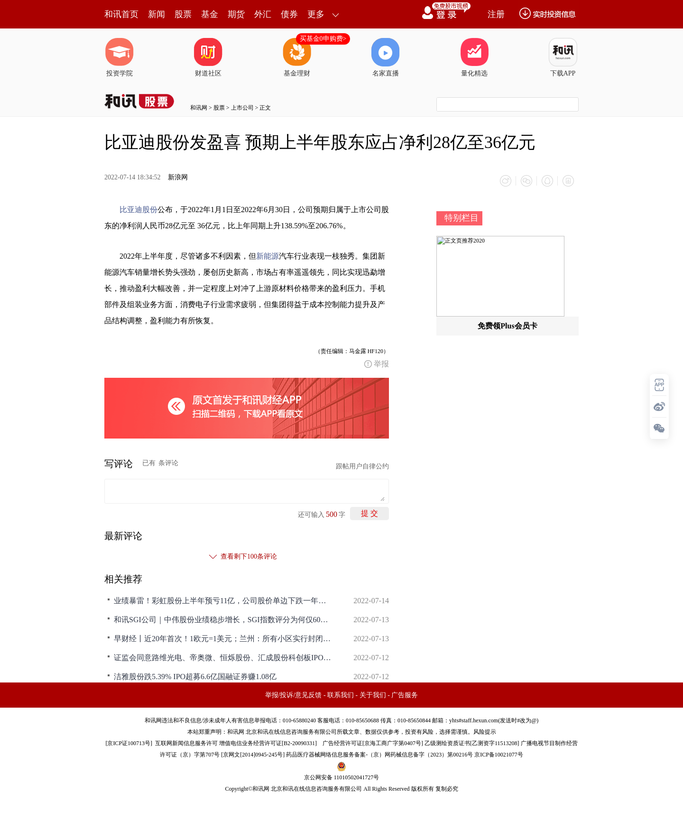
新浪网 (178, 177)
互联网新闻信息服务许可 (186, 743)
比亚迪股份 (138, 210)
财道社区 (208, 57)
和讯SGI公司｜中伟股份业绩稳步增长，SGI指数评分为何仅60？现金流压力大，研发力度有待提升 (223, 620)
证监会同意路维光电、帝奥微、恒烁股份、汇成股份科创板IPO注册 (223, 658)
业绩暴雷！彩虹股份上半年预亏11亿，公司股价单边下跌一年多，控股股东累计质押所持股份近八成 (223, 601)
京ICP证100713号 (128, 743)
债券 (289, 14)
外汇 (262, 14)
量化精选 (474, 57)
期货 (236, 14)
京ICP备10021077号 (498, 754)
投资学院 (119, 57)
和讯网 (198, 107)
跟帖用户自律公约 (362, 466)
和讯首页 (121, 14)
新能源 (267, 256)
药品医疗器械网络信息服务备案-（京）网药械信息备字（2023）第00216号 (379, 754)
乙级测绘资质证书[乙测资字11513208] (472, 743)
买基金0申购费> (323, 38)
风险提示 (484, 732)
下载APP (563, 57)
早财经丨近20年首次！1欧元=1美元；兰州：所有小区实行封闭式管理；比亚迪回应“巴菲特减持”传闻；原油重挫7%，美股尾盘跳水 (223, 639)
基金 (209, 14)
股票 (183, 14)
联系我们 (340, 695)
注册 (496, 14)
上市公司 (242, 107)
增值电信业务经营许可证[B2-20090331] (268, 743)
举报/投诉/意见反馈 (293, 695)
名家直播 (385, 57)
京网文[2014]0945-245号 (253, 754)
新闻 (156, 14)
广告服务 (404, 695)
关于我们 (373, 695)
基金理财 (297, 57)
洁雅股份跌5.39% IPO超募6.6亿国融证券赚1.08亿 (195, 677)
